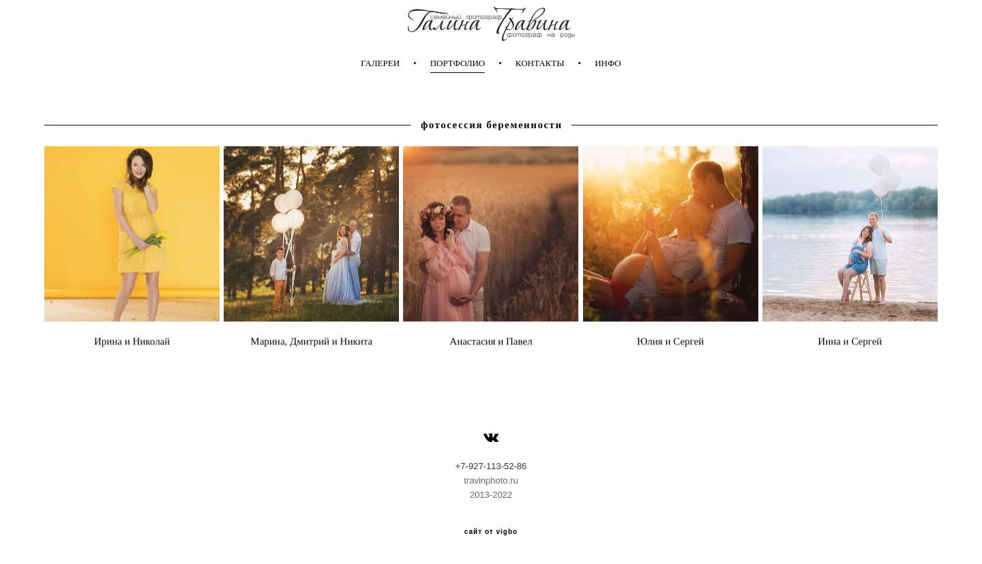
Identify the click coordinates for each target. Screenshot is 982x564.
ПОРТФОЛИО (458, 63)
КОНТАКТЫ (540, 63)
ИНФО (608, 63)
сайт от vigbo (491, 532)
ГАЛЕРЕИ (380, 63)
